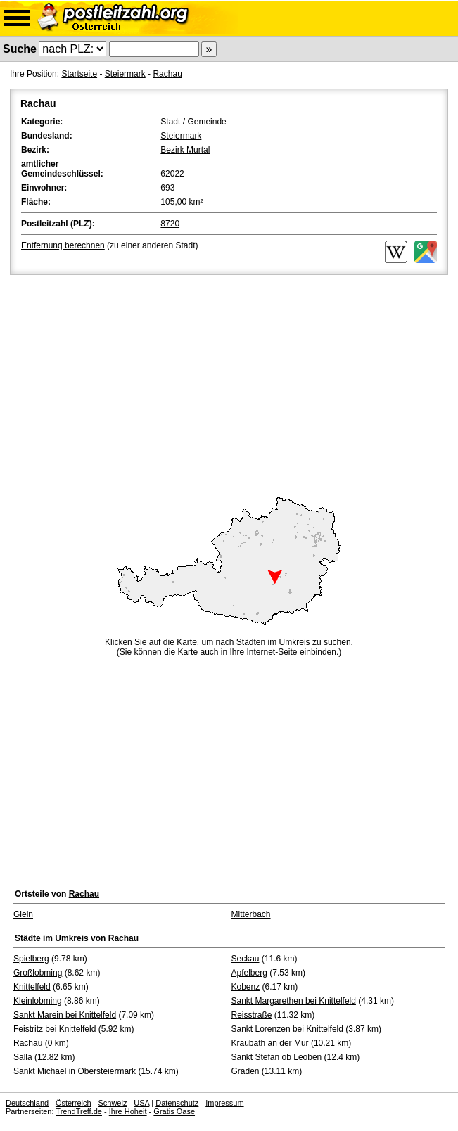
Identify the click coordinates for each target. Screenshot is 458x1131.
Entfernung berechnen (63, 245)
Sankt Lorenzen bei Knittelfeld (287, 1029)
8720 (169, 224)
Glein (23, 914)
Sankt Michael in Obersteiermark (74, 1071)
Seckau (245, 959)
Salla (22, 1057)
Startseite (79, 74)
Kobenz (245, 987)
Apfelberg (249, 973)
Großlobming (37, 973)
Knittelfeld (32, 987)
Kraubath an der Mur (270, 1043)
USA (141, 1103)
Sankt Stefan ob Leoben (276, 1057)
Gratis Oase (174, 1111)
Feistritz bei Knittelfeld (54, 1029)
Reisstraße (251, 1015)
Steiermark (125, 74)
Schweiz (112, 1103)
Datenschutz (176, 1103)
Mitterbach (251, 914)
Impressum (224, 1103)
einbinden (318, 652)
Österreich (73, 1103)
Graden (245, 1071)
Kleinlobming (37, 1001)
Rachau (167, 74)
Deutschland (27, 1103)
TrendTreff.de (79, 1111)
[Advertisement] (229, 383)
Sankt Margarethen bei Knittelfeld (293, 1001)
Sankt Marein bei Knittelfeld (64, 1015)
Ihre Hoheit (128, 1111)
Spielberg (31, 959)
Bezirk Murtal (185, 150)
